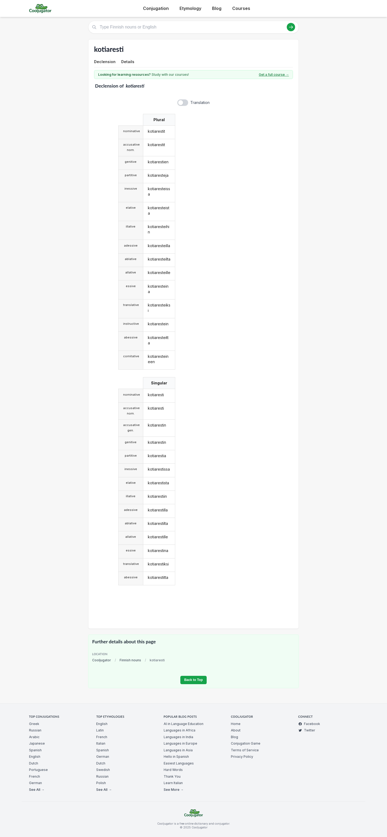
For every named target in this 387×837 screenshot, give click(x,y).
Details (127, 61)
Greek (34, 724)
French (34, 776)
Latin (100, 730)
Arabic (34, 737)
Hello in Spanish (176, 757)
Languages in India (178, 737)
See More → (174, 790)
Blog (216, 8)
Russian (35, 730)
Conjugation (156, 8)
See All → (36, 790)
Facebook (309, 724)
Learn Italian (173, 783)
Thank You (172, 776)
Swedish (103, 770)
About (236, 730)
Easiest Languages (179, 763)
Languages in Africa (179, 730)
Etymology (190, 8)
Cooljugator (101, 660)
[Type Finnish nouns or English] (193, 27)
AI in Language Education (183, 724)
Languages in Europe (180, 743)
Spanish (35, 750)
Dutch (33, 763)
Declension (105, 61)
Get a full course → (274, 75)
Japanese (37, 743)
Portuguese (38, 770)
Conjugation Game (245, 743)
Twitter (306, 730)
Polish (101, 783)
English (34, 757)
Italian (100, 743)
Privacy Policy (242, 757)
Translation (200, 102)
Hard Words (173, 770)
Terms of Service (245, 750)
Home (236, 724)
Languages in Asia (178, 750)
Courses (241, 8)
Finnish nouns (130, 660)
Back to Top (193, 680)
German (35, 783)
